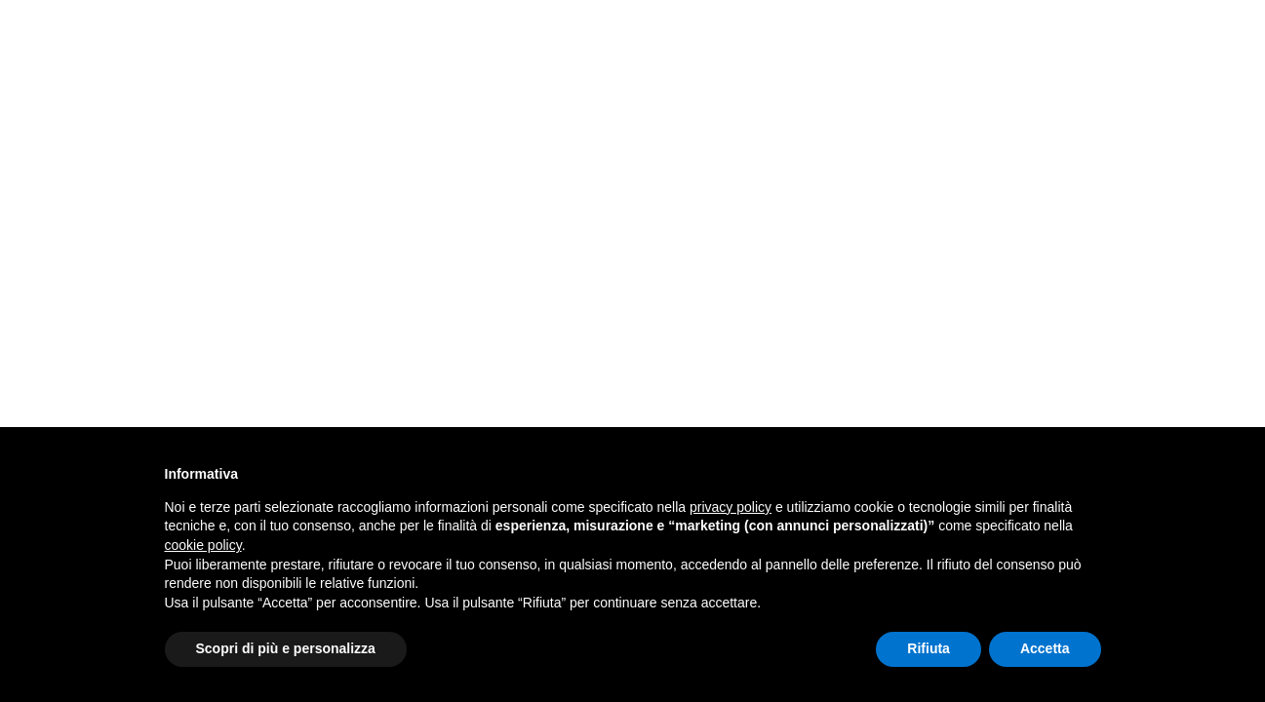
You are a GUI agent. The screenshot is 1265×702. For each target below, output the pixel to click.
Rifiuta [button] (928, 648)
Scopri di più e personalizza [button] (286, 648)
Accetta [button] (1045, 648)
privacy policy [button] (730, 507)
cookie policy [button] (203, 545)
